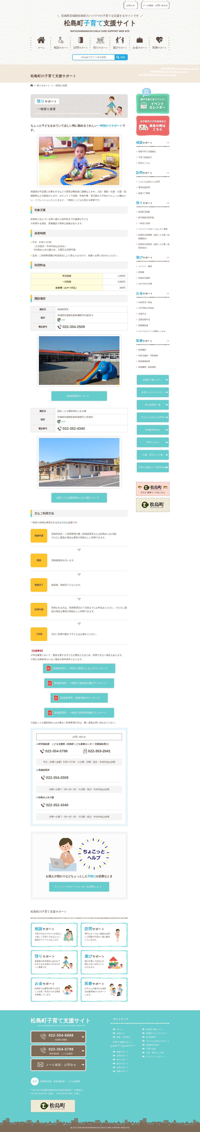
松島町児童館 (144, 212)
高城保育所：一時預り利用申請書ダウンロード (80, 712)
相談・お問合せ (123, 1037)
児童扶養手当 (144, 319)
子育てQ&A (151, 1049)
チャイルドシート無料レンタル (152, 331)
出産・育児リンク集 (153, 455)
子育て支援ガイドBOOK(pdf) (152, 467)
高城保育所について (78, 396)
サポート (144, 142)
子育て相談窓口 (145, 157)
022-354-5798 (56, 751)
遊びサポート (122, 1063)
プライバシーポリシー (156, 1056)
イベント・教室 (145, 266)
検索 (123, 57)
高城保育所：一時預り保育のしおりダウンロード (80, 668)
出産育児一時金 (145, 302)
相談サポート (122, 1052)
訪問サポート (122, 1056)
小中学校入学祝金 (146, 308)
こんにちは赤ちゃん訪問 (149, 182)
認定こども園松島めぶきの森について (78, 497)
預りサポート (43, 85)
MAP (64, 320)
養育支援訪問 (144, 187)
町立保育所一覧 (153, 405)
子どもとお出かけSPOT (153, 417)
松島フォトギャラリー (153, 392)
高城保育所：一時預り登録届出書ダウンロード (80, 683)
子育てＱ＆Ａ (152, 442)
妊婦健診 (142, 350)
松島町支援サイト (100, 23)
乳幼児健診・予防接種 (148, 355)
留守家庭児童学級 (146, 217)
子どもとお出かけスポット (157, 1041)
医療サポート (122, 1071)
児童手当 (142, 314)
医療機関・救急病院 (147, 367)
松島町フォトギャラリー (157, 1033)
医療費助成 (143, 325)
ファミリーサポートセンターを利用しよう (78, 886)
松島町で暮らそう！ (153, 380)
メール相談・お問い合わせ (155, 5)
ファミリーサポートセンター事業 (153, 229)
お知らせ (130, 5)
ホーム (119, 1029)
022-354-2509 (74, 327)
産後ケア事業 (144, 193)
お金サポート (122, 1067)
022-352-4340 (74, 428)
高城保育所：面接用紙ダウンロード (80, 697)
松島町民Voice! (152, 430)
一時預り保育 (144, 223)
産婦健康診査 (144, 361)
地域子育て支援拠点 (147, 151)
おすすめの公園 (145, 284)
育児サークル (144, 163)
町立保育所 (151, 1037)
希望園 (141, 272)
